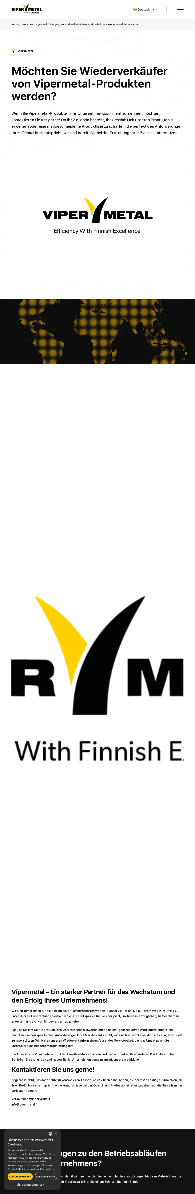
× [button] (55, 1133)
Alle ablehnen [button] (46, 1176)
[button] (143, 9)
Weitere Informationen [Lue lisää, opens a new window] (43, 1169)
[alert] (32, 1159)
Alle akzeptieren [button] (20, 1176)
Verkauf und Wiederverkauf (77, 24)
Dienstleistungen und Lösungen (40, 24)
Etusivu (15, 24)
